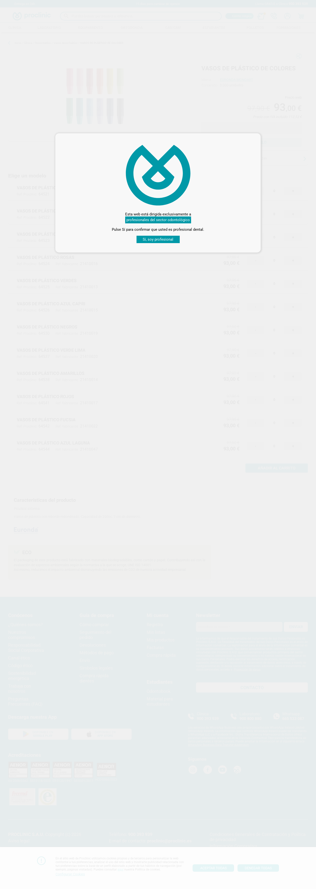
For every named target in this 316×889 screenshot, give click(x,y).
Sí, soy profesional (158, 239)
